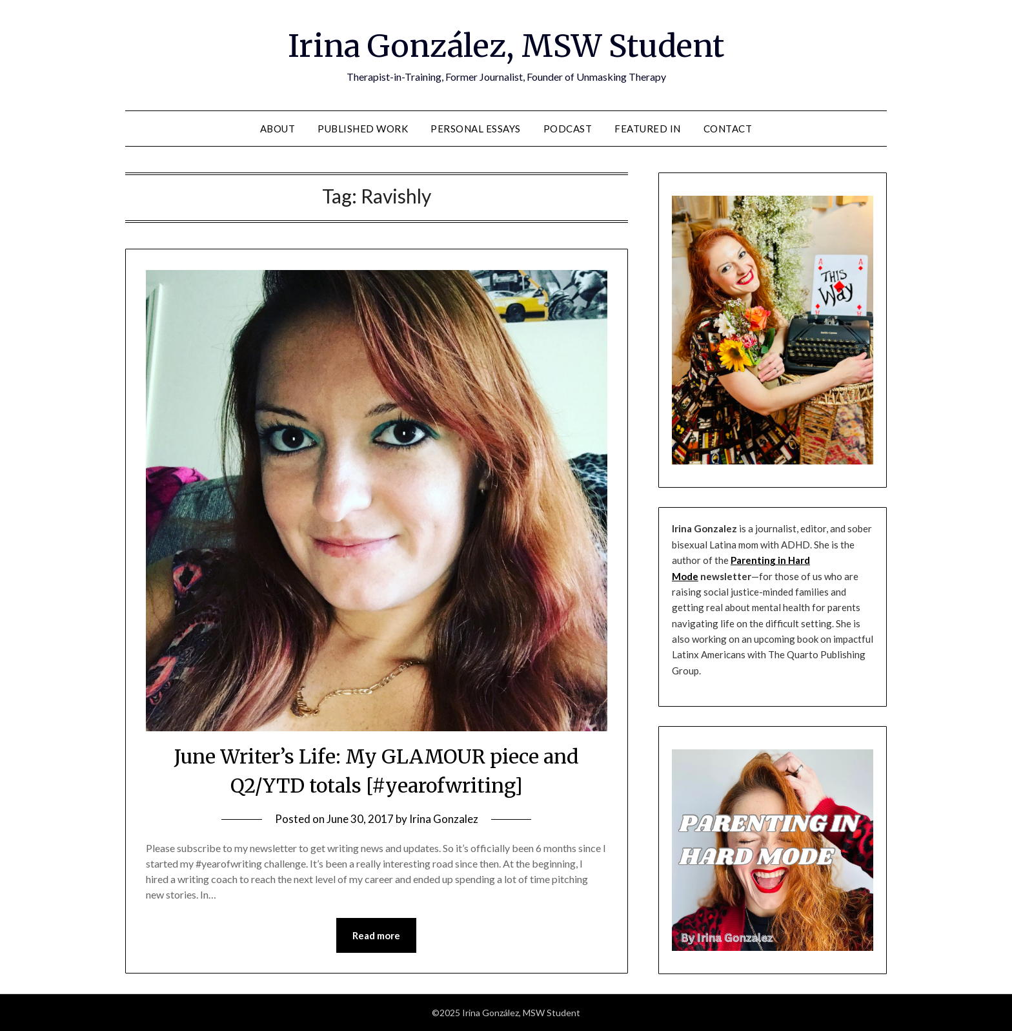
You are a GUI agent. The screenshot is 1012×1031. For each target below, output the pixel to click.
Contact (728, 128)
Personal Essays (475, 128)
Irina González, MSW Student (506, 45)
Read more (376, 935)
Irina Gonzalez (443, 819)
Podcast (567, 128)
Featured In (647, 128)
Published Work (363, 128)
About (278, 128)
